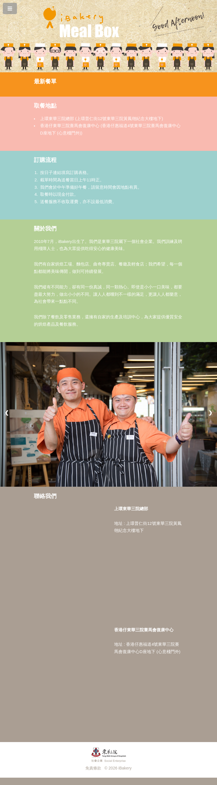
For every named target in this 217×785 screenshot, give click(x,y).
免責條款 (93, 768)
